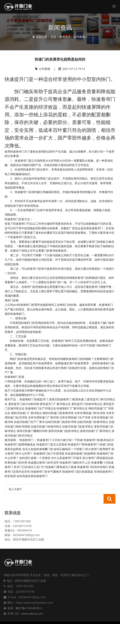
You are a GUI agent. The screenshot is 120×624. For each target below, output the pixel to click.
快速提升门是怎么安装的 (51, 444)
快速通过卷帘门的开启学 (43, 462)
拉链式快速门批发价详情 (60, 422)
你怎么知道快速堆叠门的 (37, 449)
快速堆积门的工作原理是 (49, 453)
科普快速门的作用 (16, 462)
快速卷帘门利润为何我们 (92, 467)
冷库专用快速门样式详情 (89, 413)
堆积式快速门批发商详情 (58, 413)
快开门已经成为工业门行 (29, 467)
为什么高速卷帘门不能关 (66, 458)
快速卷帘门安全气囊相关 (46, 471)
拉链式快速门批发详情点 (77, 426)
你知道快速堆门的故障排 (80, 453)
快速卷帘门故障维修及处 (20, 444)
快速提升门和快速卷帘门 (83, 444)
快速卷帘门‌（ (27, 440)
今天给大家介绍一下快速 (67, 440)
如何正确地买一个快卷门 (69, 449)
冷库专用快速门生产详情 (74, 417)
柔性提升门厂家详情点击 (55, 404)
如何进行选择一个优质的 (34, 458)
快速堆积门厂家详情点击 (72, 408)
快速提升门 (41, 399)
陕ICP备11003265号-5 (29, 598)
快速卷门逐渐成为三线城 (60, 467)
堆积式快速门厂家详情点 (26, 413)
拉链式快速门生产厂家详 (29, 422)
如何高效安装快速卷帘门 (32, 476)
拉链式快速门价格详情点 (92, 422)
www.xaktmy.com (32, 604)
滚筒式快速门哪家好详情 (32, 431)
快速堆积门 (26, 399)
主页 (53, 37)
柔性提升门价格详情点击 (86, 404)
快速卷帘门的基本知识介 (98, 440)
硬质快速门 (79, 399)
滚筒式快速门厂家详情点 (95, 431)
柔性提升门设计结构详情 (23, 404)
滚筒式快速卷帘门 (60, 399)
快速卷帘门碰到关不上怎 (74, 462)
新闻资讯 (65, 37)
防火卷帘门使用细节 (98, 449)
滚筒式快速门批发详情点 (63, 431)
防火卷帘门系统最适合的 (98, 458)
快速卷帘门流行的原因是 (77, 471)
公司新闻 (79, 37)
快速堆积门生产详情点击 (40, 408)
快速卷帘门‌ (44, 440)
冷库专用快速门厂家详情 (43, 417)
